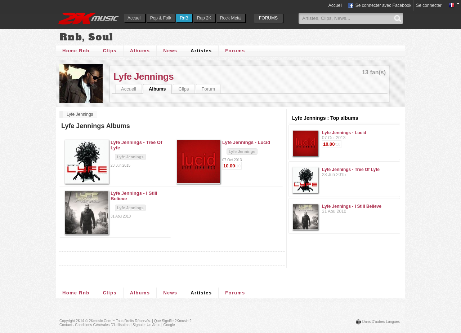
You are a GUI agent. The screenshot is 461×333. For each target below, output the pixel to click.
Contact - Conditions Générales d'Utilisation (94, 325)
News (170, 50)
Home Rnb (75, 50)
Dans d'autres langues (381, 322)
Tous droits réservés (133, 321)
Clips (109, 50)
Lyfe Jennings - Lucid (344, 132)
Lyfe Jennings (143, 76)
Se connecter (429, 5)
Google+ (170, 325)
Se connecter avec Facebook (379, 5)
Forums (235, 50)
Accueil (134, 18)
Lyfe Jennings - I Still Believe (351, 206)
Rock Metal (231, 18)
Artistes (201, 50)
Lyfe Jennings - (246, 142)
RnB (184, 18)
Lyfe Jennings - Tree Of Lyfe (351, 169)
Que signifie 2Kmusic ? (173, 321)
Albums (140, 50)
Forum (208, 89)
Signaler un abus (146, 325)
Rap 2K (204, 18)
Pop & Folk (160, 18)
